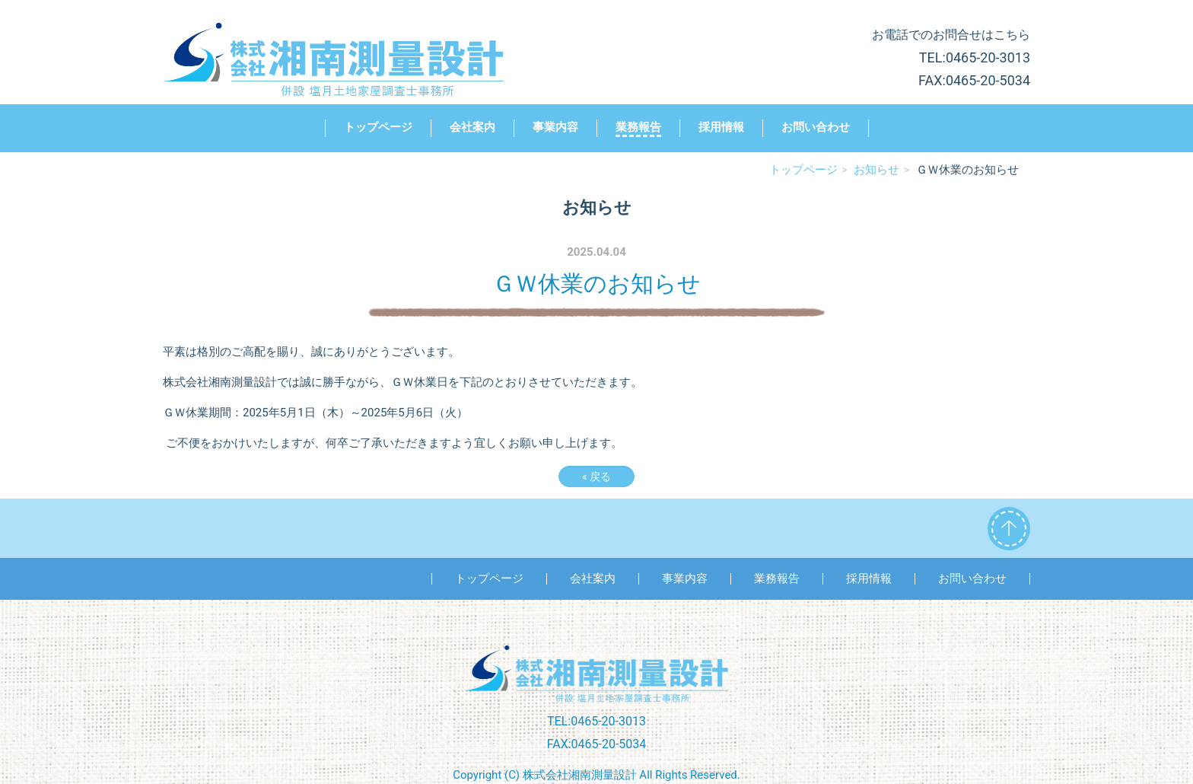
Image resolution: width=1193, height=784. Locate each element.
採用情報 (721, 127)
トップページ (378, 127)
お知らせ (876, 170)
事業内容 (555, 127)
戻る (596, 476)
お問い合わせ (815, 127)
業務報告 (638, 127)
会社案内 (472, 127)
